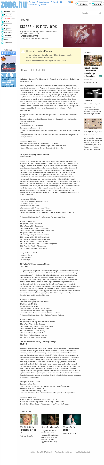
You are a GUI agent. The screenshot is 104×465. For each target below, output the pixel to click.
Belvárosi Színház (90, 135)
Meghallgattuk (43, 2)
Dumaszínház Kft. (90, 79)
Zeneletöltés (8, 42)
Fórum (6, 25)
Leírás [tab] (23, 70)
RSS (70, 2)
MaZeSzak (7, 22)
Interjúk (42, 5)
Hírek (32, 2)
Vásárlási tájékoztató (82, 452)
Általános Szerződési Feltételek (41, 452)
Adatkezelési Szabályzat (63, 452)
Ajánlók (54, 2)
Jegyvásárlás (8, 18)
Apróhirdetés (8, 32)
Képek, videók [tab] (38, 70)
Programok (7, 15)
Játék (6, 39)
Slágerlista (7, 29)
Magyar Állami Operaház (93, 104)
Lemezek (7, 11)
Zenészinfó (7, 35)
